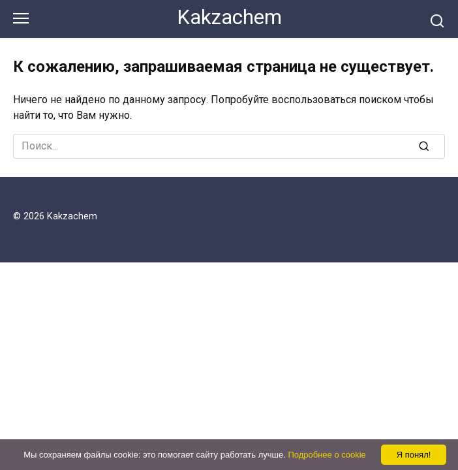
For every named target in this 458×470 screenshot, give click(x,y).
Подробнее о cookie (326, 455)
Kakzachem (229, 17)
